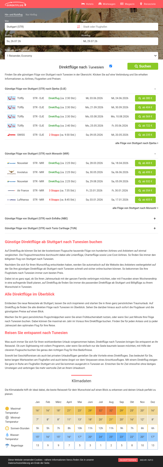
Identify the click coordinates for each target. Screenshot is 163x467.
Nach (84, 21)
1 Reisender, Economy (19, 55)
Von (7, 21)
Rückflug (86, 35)
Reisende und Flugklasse (17, 50)
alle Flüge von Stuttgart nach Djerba (136, 143)
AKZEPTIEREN (128, 460)
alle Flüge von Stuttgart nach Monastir (135, 208)
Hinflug (8, 35)
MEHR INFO (146, 460)
